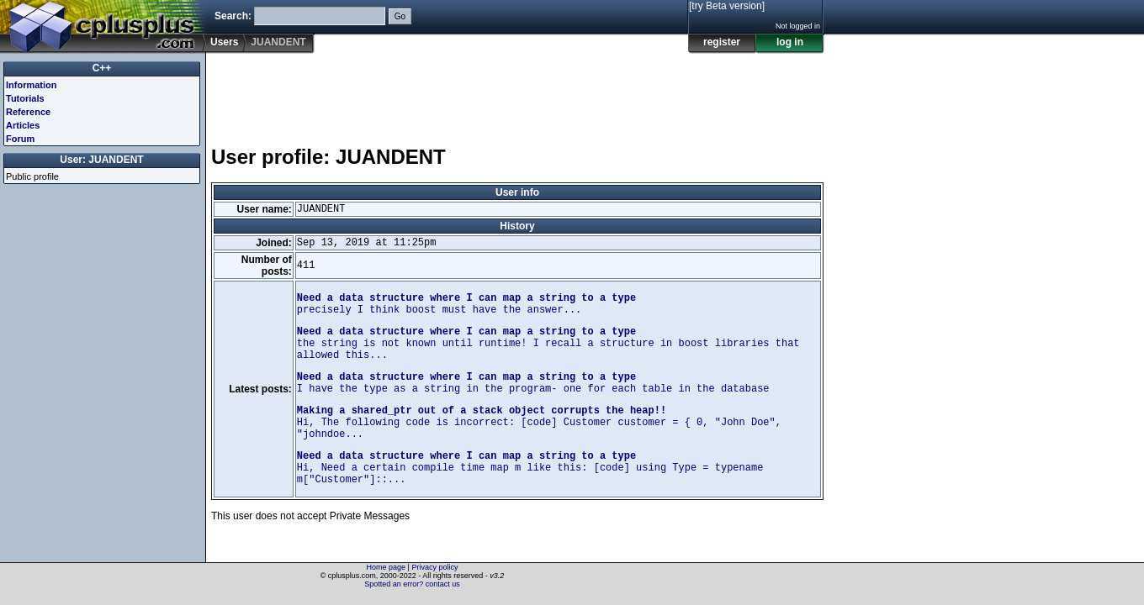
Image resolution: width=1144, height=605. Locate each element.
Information (31, 85)
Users (224, 42)
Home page (386, 567)
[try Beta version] (727, 6)
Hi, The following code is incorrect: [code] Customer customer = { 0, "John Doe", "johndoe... (539, 422)
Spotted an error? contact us (412, 584)
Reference (28, 112)
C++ (102, 68)
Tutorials (25, 98)
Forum (20, 139)
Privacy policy (434, 567)
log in (789, 42)
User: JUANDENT (101, 160)
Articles (23, 125)
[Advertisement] (517, 91)
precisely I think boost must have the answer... (466, 304)
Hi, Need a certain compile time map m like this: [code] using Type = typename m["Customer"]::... (530, 468)
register (721, 42)
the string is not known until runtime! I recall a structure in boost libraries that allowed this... (548, 343)
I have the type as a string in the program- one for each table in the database (533, 383)
